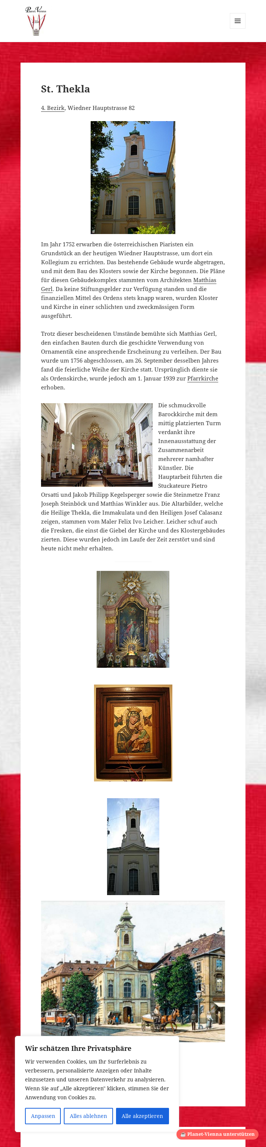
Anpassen (43, 1115)
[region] (97, 1084)
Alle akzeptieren (142, 1115)
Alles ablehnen (88, 1115)
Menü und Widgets (237, 28)
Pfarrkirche (202, 378)
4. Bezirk (53, 107)
